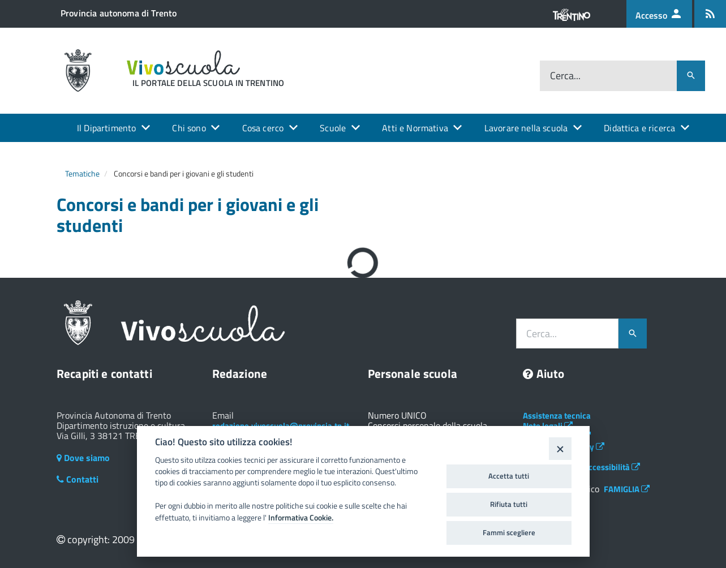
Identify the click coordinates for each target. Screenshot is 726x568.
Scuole (333, 128)
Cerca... (565, 75)
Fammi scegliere (509, 532)
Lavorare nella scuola (526, 128)
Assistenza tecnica (557, 415)
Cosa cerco (263, 128)
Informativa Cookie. (300, 517)
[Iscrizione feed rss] (710, 14)
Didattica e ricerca (639, 128)
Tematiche (82, 173)
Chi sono (188, 128)
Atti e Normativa (415, 128)
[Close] (560, 448)
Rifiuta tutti (508, 504)
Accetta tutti (508, 475)
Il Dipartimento (106, 128)
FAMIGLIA (627, 489)
